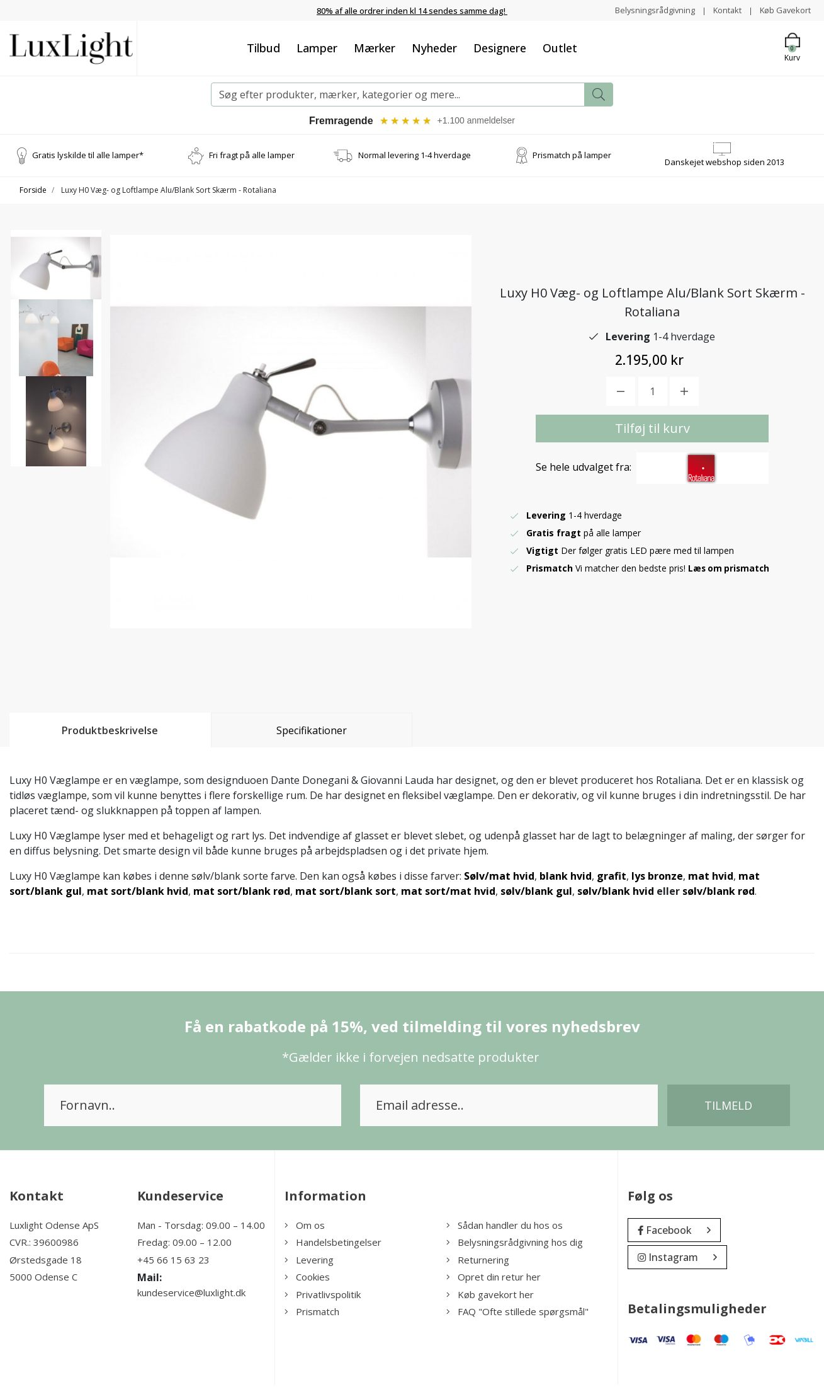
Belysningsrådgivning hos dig (514, 1245)
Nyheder (434, 48)
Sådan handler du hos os (504, 1227)
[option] (56, 283)
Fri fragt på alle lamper (252, 158)
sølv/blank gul (536, 894)
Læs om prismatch (730, 571)
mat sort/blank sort (345, 894)
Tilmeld (728, 1107)
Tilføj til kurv (652, 430)
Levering (309, 1262)
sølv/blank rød (718, 894)
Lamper (316, 48)
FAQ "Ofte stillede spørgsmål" (517, 1314)
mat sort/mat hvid (448, 894)
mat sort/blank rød (241, 894)
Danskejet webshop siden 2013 (724, 165)
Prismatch (312, 1314)
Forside (33, 192)
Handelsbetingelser (333, 1245)
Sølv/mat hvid (499, 878)
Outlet (560, 48)
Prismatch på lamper (572, 158)
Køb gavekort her (490, 1297)
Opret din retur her (493, 1280)
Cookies (307, 1280)
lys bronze (657, 878)
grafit (611, 878)
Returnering (477, 1262)
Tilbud (263, 48)
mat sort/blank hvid (137, 894)
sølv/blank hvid (615, 894)
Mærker (374, 48)
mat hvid (710, 878)
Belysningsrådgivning (643, 10)
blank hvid (565, 878)
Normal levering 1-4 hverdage (414, 158)
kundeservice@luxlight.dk (191, 1295)
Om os (305, 1227)
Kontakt (720, 10)
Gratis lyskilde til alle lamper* (88, 158)
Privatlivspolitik (323, 1297)
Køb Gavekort (783, 10)
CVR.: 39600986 (44, 1245)
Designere (499, 48)
